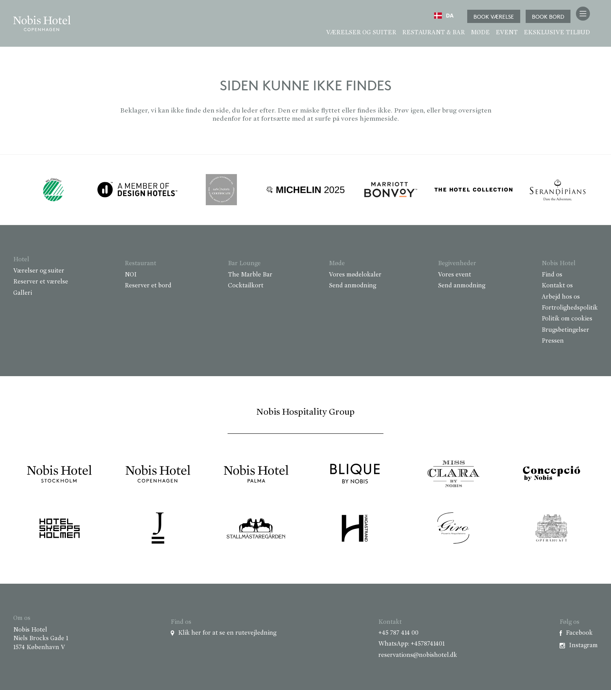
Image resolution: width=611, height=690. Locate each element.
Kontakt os (557, 286)
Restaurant (140, 264)
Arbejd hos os (561, 297)
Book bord (548, 16)
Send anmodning (352, 286)
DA (444, 15)
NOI (131, 275)
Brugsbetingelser (565, 330)
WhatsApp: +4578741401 (411, 644)
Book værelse (493, 16)
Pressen (553, 341)
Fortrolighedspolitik (570, 308)
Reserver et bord (148, 286)
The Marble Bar (250, 275)
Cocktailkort (245, 286)
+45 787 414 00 (398, 633)
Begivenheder (457, 264)
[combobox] (443, 15)
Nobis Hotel (559, 264)
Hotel (21, 260)
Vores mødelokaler (355, 275)
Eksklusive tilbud (557, 33)
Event (507, 33)
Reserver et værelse (40, 282)
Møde (480, 33)
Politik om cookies (567, 319)
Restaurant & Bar (433, 33)
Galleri (22, 293)
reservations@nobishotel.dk (417, 655)
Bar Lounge (244, 264)
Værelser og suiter (361, 33)
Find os (552, 275)
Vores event (454, 275)
